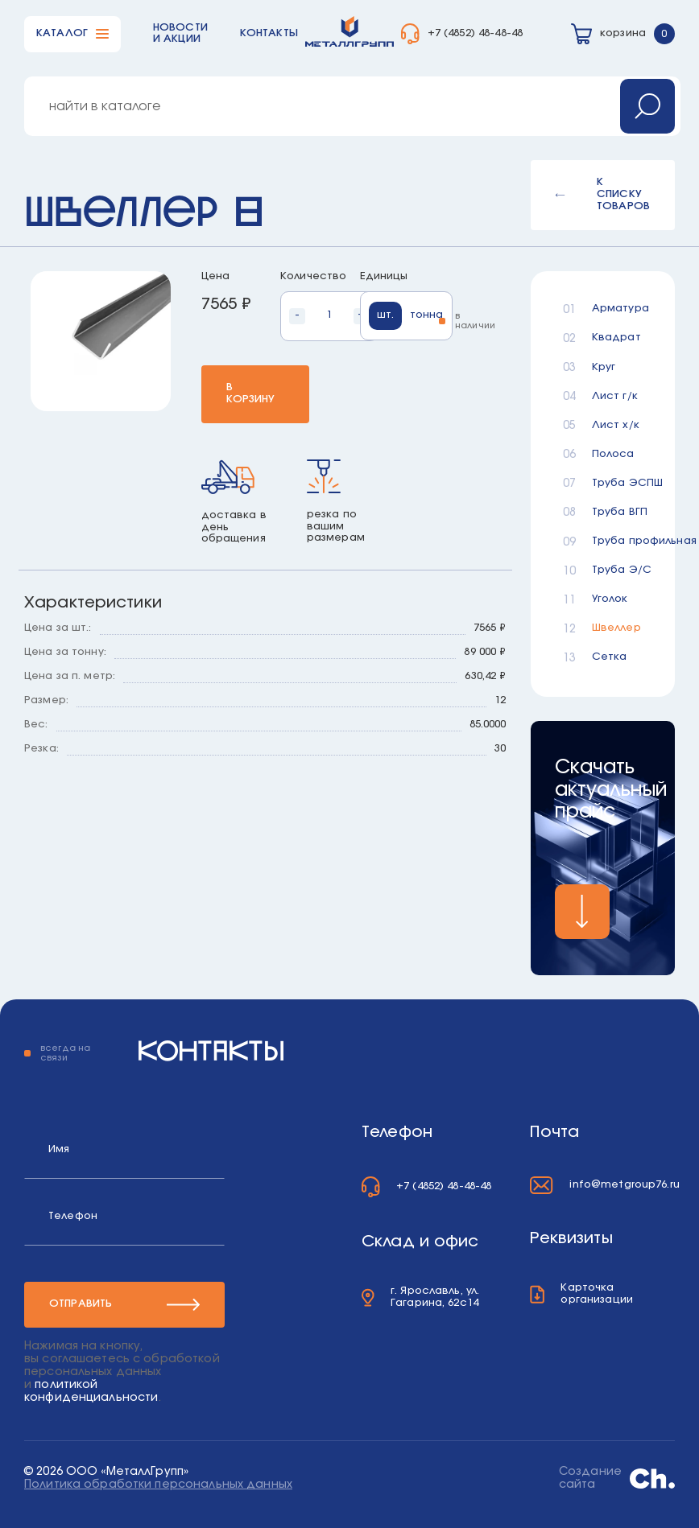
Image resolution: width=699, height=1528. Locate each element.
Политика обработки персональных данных (158, 1484)
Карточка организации (596, 1294)
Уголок (610, 599)
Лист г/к (615, 396)
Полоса (613, 454)
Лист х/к (615, 425)
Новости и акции (180, 34)
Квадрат (616, 337)
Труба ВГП (617, 512)
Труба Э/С (617, 570)
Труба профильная (617, 541)
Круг (604, 367)
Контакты (269, 33)
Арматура (617, 308)
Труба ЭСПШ (617, 483)
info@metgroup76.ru (624, 1185)
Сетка (609, 657)
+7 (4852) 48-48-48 (475, 33)
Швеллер (616, 628)
